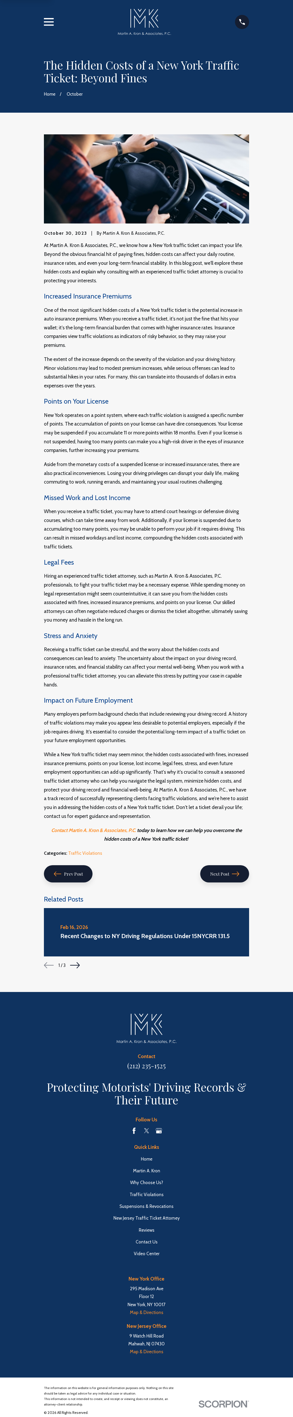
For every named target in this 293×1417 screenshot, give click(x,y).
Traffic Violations (85, 853)
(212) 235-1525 (146, 1065)
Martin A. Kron (146, 1170)
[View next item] (75, 965)
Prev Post (68, 873)
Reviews (146, 1230)
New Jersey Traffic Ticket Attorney (146, 1218)
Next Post (224, 873)
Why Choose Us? (146, 1182)
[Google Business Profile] (159, 1131)
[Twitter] (146, 1131)
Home (146, 1159)
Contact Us (147, 1241)
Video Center (146, 1253)
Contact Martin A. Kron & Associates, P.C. (93, 830)
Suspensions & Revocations (146, 1206)
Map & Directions (146, 1312)
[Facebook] (134, 1131)
